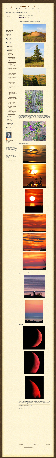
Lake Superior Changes (12, 112)
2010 (8, 127)
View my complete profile (10, 160)
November (10, 47)
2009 (8, 128)
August (9, 51)
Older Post (48, 444)
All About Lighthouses (12, 73)
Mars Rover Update (11, 83)
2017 (8, 38)
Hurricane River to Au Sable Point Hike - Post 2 (12, 89)
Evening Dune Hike (11, 74)
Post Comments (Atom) (28, 447)
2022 (8, 31)
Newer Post (21, 444)
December (10, 46)
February (10, 123)
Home (34, 444)
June (9, 117)
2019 (8, 35)
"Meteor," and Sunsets (11, 102)
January (9, 124)
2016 (8, 39)
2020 (8, 34)
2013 (8, 43)
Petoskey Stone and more (12, 111)
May (9, 119)
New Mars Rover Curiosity (12, 98)
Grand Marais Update (11, 82)
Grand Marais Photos (11, 103)
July (9, 116)
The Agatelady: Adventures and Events (22, 6)
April (9, 120)
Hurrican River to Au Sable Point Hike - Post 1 (12, 93)
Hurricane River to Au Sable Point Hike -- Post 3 (12, 86)
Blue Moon (10, 53)
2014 (8, 42)
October (9, 49)
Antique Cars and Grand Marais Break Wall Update (12, 63)
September (10, 50)
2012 (8, 45)
